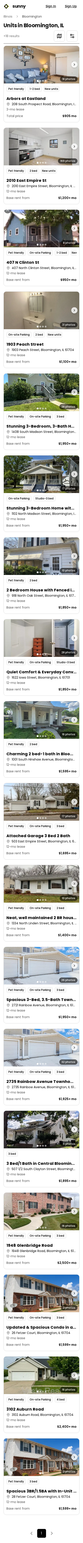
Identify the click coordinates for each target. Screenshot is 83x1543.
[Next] (51, 1533)
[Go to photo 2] (40, 81)
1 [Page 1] (41, 1533)
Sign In (51, 6)
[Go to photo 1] (38, 81)
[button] (41, 84)
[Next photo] (69, 64)
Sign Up (71, 6)
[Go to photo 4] (45, 81)
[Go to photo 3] (43, 81)
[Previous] (31, 1533)
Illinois (8, 16)
